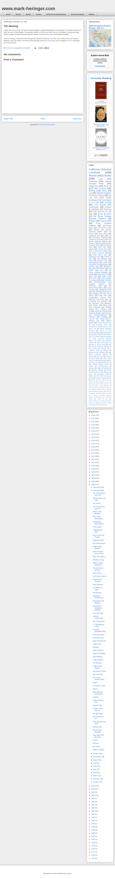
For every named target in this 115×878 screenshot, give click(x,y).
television (106, 385)
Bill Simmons (94, 303)
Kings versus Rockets (97, 547)
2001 (93, 792)
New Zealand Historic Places (99, 364)
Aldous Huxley (101, 149)
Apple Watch (101, 342)
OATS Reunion (98, 638)
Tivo (107, 384)
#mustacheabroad (100, 315)
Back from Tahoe (99, 557)
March (95, 776)
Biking (105, 305)
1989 (93, 827)
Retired (91, 14)
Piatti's (95, 682)
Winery (103, 404)
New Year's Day (98, 299)
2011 (93, 462)
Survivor (108, 313)
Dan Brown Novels (99, 671)
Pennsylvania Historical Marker (100, 312)
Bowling (100, 360)
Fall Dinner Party (104, 228)
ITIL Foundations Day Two (99, 494)
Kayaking (104, 317)
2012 (93, 459)
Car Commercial (98, 621)
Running (107, 209)
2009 (93, 469)
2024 (93, 421)
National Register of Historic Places (100, 194)
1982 (93, 836)
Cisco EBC (103, 295)
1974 (93, 858)
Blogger (68, 873)
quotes (109, 378)
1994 (93, 814)
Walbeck (98, 403)
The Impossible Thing (101, 124)
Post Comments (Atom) (47, 124)
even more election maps (98, 678)
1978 (93, 849)
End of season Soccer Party (98, 552)
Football (101, 101)
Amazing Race (102, 325)
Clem (91, 261)
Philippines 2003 (105, 290)
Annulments (97, 593)
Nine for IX (105, 327)
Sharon (91, 399)
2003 (93, 786)
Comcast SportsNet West (99, 630)
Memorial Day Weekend (97, 352)
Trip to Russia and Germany (100, 300)
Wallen (99, 340)
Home (8, 14)
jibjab (109, 332)
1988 (93, 830)
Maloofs (105, 350)
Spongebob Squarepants (98, 523)
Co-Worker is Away (97, 588)
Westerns (108, 303)
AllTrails (96, 230)
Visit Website (100, 66)
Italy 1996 (103, 391)
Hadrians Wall (95, 389)
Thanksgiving (93, 263)
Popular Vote (97, 705)
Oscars (91, 356)
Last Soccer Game (99, 576)
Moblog (92, 191)
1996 (93, 808)
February (96, 779)
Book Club (93, 276)
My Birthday (102, 259)
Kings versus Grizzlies (97, 580)
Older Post (77, 119)
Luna (109, 342)
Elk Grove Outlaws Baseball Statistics (100, 217)
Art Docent (96, 503)
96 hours (96, 743)
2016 (93, 447)
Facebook (93, 181)
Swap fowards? (98, 650)
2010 (93, 466)
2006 (93, 478)
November (97, 490)
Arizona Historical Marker (100, 346)
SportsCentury (103, 366)
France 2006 (105, 221)
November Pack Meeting (98, 602)
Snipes (91, 384)
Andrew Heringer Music (100, 182)
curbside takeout (96, 284)
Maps (97, 382)
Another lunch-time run (98, 709)
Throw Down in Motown (98, 569)
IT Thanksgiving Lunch (98, 625)
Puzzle (107, 397)
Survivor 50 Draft (77, 14)
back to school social (98, 344)
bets (110, 344)
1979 (93, 846)
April (95, 772)
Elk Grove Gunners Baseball (100, 253)
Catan (105, 263)
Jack (107, 372)
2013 (93, 456)
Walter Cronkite (98, 750)
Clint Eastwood (94, 307)
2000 (93, 795)
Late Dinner (97, 644)
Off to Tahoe (97, 573)
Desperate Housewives (98, 597)
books (107, 175)
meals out (98, 385)
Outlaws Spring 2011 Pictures (100, 308)
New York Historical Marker (100, 362)
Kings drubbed (98, 660)
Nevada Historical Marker (100, 231)
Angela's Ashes (98, 540)
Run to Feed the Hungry (98, 251)
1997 (93, 805)
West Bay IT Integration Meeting (97, 608)
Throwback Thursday (100, 237)
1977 (93, 852)
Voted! (95, 740)
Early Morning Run (99, 641)
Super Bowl (106, 276)
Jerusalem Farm (94, 327)
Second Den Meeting (97, 731)
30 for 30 (107, 186)
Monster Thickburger (98, 617)
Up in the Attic (98, 674)
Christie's (92, 317)
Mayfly (91, 274)
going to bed (97, 727)
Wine (90, 385)
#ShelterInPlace (100, 282)
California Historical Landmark (100, 171)
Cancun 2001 (95, 380)
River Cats (92, 328)
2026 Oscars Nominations (56, 14)
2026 (93, 415)
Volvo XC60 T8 (102, 274)
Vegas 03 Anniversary (104, 368)
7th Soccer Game (99, 686)
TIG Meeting (97, 663)
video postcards (93, 387)
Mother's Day (102, 261)
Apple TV (107, 235)
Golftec (91, 382)
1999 (93, 798)
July (94, 763)
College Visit (93, 311)
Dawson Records (106, 387)
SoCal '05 (100, 399)
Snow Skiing (103, 233)
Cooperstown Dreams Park (100, 297)
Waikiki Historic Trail (97, 378)
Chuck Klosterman (101, 102)
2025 (93, 418)
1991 (93, 820)
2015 (93, 450)
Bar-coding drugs (99, 543)
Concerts (103, 348)
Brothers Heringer (97, 370)
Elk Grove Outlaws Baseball (100, 271)
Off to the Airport (99, 635)
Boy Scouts (93, 348)
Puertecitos (99, 397)
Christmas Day (94, 264)
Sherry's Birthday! (99, 653)
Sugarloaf (102, 332)
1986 (93, 833)
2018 (93, 440)
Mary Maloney (98, 584)
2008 (93, 472)
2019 (93, 437)
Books (28, 14)
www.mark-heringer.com (28, 8)
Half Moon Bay (96, 334)
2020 (93, 434)
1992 (93, 817)
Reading (96, 647)
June (95, 766)
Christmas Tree (94, 235)
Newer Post (8, 119)
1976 (93, 855)
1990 (93, 824)
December (97, 487)
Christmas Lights (95, 286)
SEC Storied (105, 382)
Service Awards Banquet (103, 336)
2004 (93, 484)
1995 (93, 811)
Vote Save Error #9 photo (98, 736)
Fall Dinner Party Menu (100, 287)
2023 (93, 425)
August (96, 760)
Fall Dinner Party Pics (100, 269)
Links (90, 374)
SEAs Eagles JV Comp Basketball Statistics (100, 279)
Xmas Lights (97, 527)
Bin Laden (96, 746)
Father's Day (94, 266)
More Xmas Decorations (98, 518)
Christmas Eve (94, 257)
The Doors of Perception (101, 148)
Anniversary (94, 207)
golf (100, 179)
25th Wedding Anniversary (101, 292)
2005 (93, 481)
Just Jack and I (98, 613)
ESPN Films (100, 268)
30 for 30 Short (104, 214)
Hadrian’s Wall (98, 372)
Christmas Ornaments (97, 239)
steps (94, 278)
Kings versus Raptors (97, 667)
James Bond (103, 249)
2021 (93, 431)
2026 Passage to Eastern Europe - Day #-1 (100, 27)
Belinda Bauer (101, 126)
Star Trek (100, 356)
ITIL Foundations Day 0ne (99, 507)
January (96, 782)
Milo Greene (100, 188)
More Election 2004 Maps (98, 693)
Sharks (91, 366)
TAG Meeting (97, 657)
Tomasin (91, 368)
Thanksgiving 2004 (97, 531)
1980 (93, 843)
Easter (105, 264)
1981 (93, 839)
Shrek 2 (95, 689)
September (97, 757)
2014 (93, 453)
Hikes (104, 191)
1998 (93, 802)
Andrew (108, 202)
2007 (93, 475)
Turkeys (95, 697)
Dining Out (93, 186)
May (95, 769)
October (96, 753)
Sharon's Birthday (95, 243)
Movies (18, 14)
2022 (93, 428)
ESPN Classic (105, 380)
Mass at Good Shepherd (98, 564)
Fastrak (48, 41)
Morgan (92, 221)
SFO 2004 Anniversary (103, 376)
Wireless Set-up (98, 560)
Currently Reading (101, 78)
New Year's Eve (100, 255)
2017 (93, 444)
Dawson (108, 360)
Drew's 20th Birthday (97, 512)
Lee (90, 193)
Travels (38, 14)
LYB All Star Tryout (96, 319)
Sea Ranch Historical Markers (100, 240)
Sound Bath (99, 384)
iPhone (95, 305)
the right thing (98, 713)
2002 (93, 789)
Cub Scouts (100, 205)
